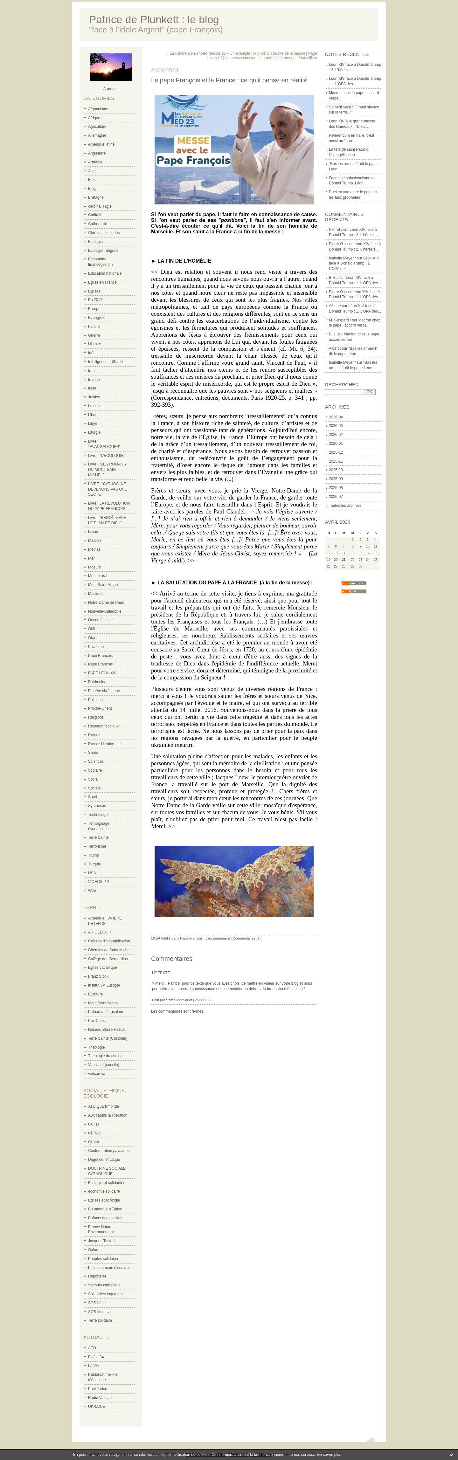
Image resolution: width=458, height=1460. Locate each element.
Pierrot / (335, 229)
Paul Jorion (97, 1389)
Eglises (94, 291)
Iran (91, 370)
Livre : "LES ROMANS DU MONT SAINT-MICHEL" (107, 469)
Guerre (94, 335)
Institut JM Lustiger (104, 985)
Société (94, 788)
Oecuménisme (100, 620)
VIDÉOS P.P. (99, 881)
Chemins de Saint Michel (109, 950)
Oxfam (93, 1250)
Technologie (98, 814)
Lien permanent (217, 938)
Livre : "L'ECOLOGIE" (106, 455)
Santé (93, 752)
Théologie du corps (104, 1056)
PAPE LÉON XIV (102, 673)
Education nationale (104, 273)
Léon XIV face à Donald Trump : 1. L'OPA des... (354, 263)
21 (343, 559)
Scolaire (95, 770)
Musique (95, 593)
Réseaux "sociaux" (104, 726)
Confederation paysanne (109, 1150)
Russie (94, 735)
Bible (92, 179)
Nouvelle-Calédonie (104, 611)
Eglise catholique (102, 967)
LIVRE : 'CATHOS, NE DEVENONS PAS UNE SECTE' (107, 489)
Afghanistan (98, 109)
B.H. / (333, 277)
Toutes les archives (345, 505)
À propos (110, 89)
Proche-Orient (100, 708)
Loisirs (93, 531)
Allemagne (97, 135)
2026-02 (336, 434)
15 (352, 553)
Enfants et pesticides (105, 1218)
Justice (94, 397)
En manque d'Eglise (105, 1209)
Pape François (100, 655)
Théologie (96, 1047)
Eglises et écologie (104, 1200)
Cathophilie (97, 224)
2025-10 (336, 470)
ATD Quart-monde (103, 1106)
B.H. (332, 334)
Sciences (96, 761)
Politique (95, 700)
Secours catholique (104, 1285)
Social (93, 779)
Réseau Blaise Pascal (106, 1029)
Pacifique (96, 646)
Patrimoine (97, 682)
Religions (96, 717)
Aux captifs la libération (107, 1115)
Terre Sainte (98, 837)
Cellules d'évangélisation (109, 941)
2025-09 (336, 479)
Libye (92, 423)
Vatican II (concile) (103, 1065)
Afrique (94, 118)
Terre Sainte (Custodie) (107, 1038)
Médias (94, 549)
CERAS (94, 1133)
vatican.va (96, 1073)
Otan (92, 638)
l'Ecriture (95, 994)
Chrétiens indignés (104, 233)
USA (92, 873)
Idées (92, 353)
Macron (94, 540)
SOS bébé (97, 1303)
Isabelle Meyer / (342, 258)
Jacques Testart (101, 1241)
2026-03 (336, 426)
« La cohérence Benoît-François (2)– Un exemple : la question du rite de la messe (236, 53)
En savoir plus (329, 1454)
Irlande (94, 379)
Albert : (335, 348)
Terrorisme (97, 846)
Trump (93, 855)
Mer (91, 558)
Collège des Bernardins (108, 959)
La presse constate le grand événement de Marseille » (271, 58)
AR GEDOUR (99, 932)
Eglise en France (102, 282)
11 (376, 546)
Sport (92, 797)
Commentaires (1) (247, 938)
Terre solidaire (100, 1320)
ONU (92, 629)
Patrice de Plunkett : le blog (154, 19)
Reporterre (97, 1276)
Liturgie (94, 432)
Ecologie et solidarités (106, 1183)
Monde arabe (99, 576)
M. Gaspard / (340, 320)
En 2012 (95, 300)
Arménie (95, 162)
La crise (94, 406)
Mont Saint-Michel (103, 584)
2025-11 (336, 461)
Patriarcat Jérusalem (105, 1011)
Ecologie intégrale (103, 250)
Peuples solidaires (103, 1259)
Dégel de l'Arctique (104, 1159)
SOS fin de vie (100, 1312)
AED (92, 1348)
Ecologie (95, 241)
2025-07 (336, 496)
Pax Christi (97, 1020)
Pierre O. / (337, 244)
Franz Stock (98, 976)
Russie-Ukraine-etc (104, 744)
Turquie (94, 864)
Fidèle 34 (96, 1357)
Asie (91, 171)
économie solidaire (104, 1191)
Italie (92, 388)
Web (92, 890)
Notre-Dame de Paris (106, 602)
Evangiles (96, 317)
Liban (92, 415)
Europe (94, 308)
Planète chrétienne (104, 691)
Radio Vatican (100, 1397)
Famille (94, 326)
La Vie (93, 1366)
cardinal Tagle (100, 206)
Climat (93, 1142)
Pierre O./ (337, 292)
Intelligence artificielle (106, 362)
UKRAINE (96, 1406)
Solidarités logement (105, 1294)
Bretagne (96, 197)
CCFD (93, 1124)
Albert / (335, 306)
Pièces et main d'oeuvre (108, 1267)
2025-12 (336, 452)
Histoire (94, 344)
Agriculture (97, 126)
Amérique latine (101, 144)
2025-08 (336, 488)
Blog (92, 188)
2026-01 (336, 443)
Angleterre (97, 153)
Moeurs (94, 567)
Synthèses (97, 805)
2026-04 (336, 417)
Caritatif (94, 215)
